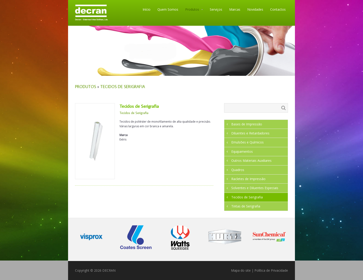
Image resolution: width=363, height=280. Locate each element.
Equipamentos (242, 151)
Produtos (192, 9)
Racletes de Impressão (248, 179)
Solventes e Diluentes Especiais (254, 188)
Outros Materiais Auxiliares (251, 160)
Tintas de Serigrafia (245, 206)
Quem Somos (167, 9)
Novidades (255, 9)
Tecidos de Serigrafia (122, 86)
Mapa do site (241, 270)
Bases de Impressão (246, 124)
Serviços (216, 9)
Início (146, 9)
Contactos (278, 9)
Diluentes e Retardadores (250, 133)
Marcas (234, 9)
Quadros (237, 170)
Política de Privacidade (271, 270)
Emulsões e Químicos (247, 142)
